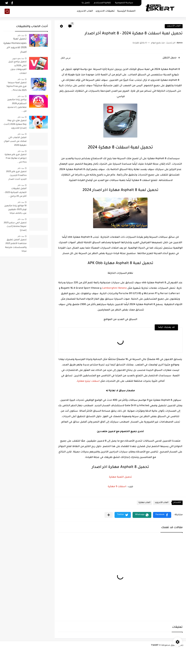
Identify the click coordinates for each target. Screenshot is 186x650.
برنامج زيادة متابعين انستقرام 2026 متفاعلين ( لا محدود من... (17, 105)
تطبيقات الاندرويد (105, 11)
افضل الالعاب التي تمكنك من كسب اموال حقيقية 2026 (15, 142)
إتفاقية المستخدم (102, 3)
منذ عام (21, 35)
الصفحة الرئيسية (126, 11)
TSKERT (155, 645)
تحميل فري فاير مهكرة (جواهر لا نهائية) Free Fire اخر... (16, 159)
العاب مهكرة (144, 503)
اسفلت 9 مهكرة (117, 486)
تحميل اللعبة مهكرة (120, 477)
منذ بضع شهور (18, 58)
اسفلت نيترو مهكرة (88, 381)
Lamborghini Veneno (114, 288)
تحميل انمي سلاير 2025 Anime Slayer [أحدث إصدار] (15, 227)
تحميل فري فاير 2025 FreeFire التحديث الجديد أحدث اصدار (16, 176)
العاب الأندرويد (173, 26)
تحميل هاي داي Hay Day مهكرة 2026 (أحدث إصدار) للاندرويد (15, 125)
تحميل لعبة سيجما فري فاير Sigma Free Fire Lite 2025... (16, 87)
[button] (162, 515)
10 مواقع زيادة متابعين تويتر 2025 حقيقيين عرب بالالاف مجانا (15, 210)
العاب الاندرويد (85, 11)
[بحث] (7, 11)
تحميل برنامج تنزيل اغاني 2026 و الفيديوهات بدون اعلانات (17, 67)
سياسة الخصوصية (124, 3)
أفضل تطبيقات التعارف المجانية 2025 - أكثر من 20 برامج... (15, 193)
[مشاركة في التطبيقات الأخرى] (108, 515)
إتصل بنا (86, 3)
